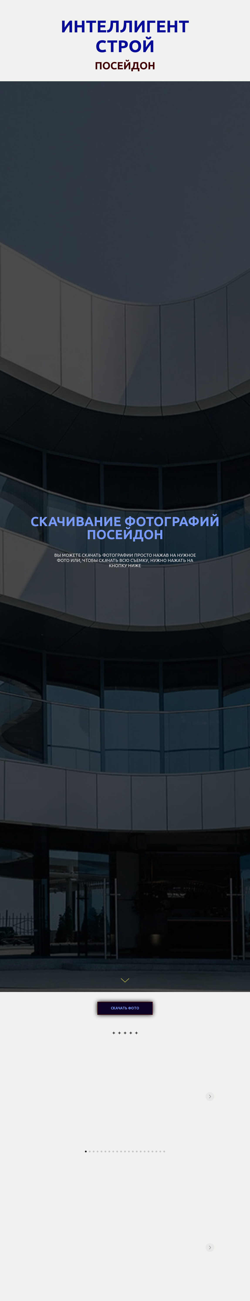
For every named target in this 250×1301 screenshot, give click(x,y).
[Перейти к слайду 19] (156, 1151)
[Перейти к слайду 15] (141, 1151)
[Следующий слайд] (210, 1096)
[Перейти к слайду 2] (90, 1151)
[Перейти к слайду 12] (129, 1151)
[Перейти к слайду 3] (94, 1151)
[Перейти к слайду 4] (97, 1151)
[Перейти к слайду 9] (117, 1151)
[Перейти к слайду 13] (133, 1151)
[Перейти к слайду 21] (164, 1151)
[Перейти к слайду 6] (105, 1151)
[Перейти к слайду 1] (86, 1151)
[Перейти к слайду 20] (160, 1151)
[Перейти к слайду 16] (144, 1151)
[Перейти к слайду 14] (137, 1151)
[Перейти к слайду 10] (121, 1151)
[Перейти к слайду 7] (109, 1151)
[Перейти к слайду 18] (152, 1151)
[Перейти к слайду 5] (101, 1151)
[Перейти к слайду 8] (113, 1151)
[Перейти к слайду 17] (148, 1151)
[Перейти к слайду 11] (125, 1151)
